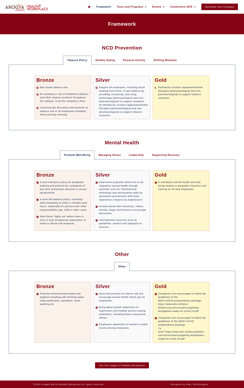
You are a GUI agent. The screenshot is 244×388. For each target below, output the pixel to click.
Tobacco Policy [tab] (77, 60)
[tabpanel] (122, 97)
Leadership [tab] (136, 155)
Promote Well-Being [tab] (77, 155)
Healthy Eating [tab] (105, 60)
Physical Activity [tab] (134, 60)
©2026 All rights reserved (68, 384)
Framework (103, 6)
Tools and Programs (132, 7)
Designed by (189, 384)
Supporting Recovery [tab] (166, 155)
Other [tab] (122, 266)
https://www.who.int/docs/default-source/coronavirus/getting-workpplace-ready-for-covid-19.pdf (178, 307)
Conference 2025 (183, 7)
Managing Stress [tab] (110, 155)
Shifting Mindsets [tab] (165, 60)
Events (158, 7)
